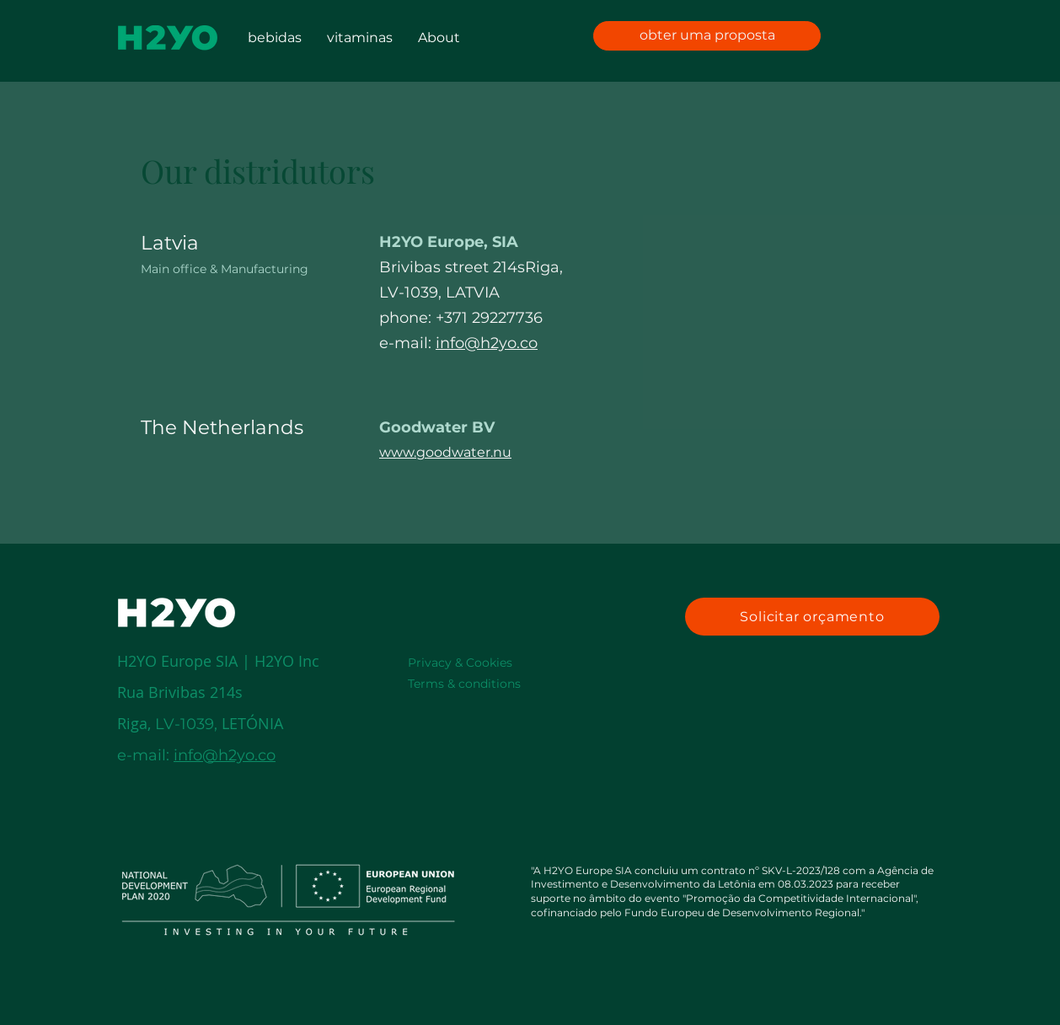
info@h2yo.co (487, 343)
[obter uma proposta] (707, 36)
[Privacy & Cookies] (484, 662)
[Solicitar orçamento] (812, 617)
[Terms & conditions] (484, 683)
